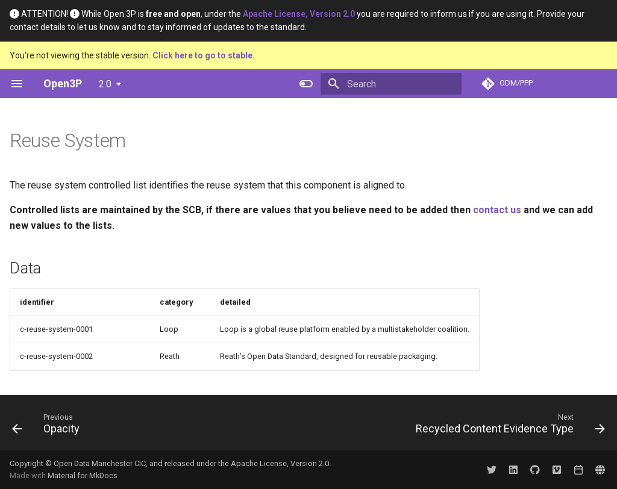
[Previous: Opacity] (48, 426)
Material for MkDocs (82, 475)
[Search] (391, 84)
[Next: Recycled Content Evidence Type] (508, 426)
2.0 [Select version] (105, 84)
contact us (497, 210)
